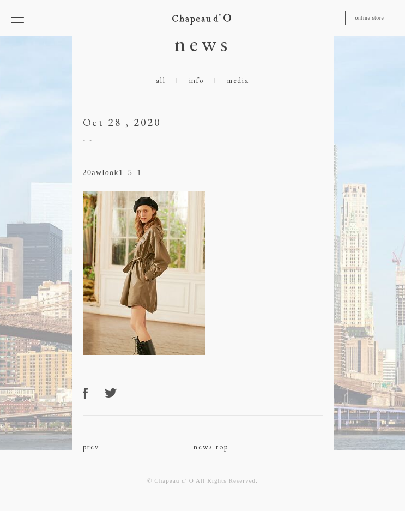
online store (369, 18)
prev (91, 446)
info (196, 80)
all (160, 80)
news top (211, 446)
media (238, 80)
